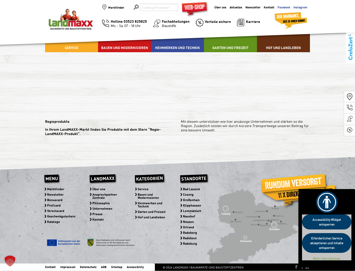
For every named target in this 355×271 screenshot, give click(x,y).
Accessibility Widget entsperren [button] (326, 222)
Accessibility (135, 267)
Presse (97, 214)
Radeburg (190, 243)
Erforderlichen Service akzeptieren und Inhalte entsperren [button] (326, 243)
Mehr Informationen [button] (327, 258)
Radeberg (190, 232)
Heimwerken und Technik (177, 47)
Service (71, 47)
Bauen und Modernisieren (124, 47)
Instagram (300, 7)
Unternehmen (102, 208)
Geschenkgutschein (61, 216)
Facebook (284, 7)
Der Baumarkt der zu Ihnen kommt (285, 18)
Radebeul (190, 238)
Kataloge (53, 221)
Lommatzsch (192, 210)
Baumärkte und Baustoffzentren (71, 23)
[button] (10, 261)
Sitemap (116, 267)
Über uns (220, 7)
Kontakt (269, 7)
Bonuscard (54, 199)
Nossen (188, 221)
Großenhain (191, 199)
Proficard (54, 205)
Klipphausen (192, 205)
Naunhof (189, 216)
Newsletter (253, 7)
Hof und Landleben (283, 47)
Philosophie (101, 203)
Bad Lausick (191, 189)
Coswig (188, 194)
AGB (104, 267)
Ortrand (188, 227)
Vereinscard (55, 210)
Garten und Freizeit (230, 47)
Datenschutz (88, 267)
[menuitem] (124, 41)
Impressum (67, 267)
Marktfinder (116, 7)
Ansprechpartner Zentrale (104, 196)
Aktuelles (236, 7)
